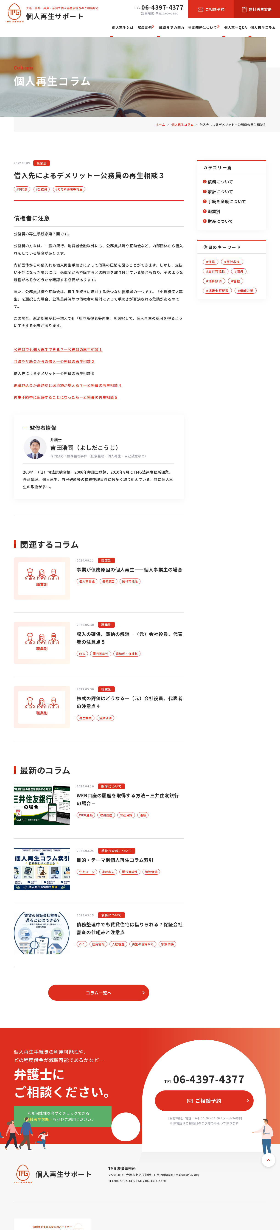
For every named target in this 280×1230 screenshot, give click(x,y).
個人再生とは (123, 27)
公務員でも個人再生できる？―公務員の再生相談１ (58, 349)
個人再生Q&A (235, 27)
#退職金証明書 (217, 282)
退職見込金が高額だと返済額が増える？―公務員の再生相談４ (68, 385)
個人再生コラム (263, 27)
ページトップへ (268, 1168)
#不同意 (23, 189)
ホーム (160, 124)
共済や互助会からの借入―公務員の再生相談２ (54, 361)
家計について (220, 190)
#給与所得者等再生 (75, 189)
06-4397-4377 (204, 1088)
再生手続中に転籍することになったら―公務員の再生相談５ (66, 397)
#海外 (239, 265)
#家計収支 (232, 257)
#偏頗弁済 (246, 282)
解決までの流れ (172, 27)
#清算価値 (214, 273)
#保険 (210, 257)
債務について (220, 181)
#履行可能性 (215, 265)
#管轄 (235, 273)
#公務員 (45, 189)
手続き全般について (226, 199)
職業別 (214, 208)
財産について (220, 217)
